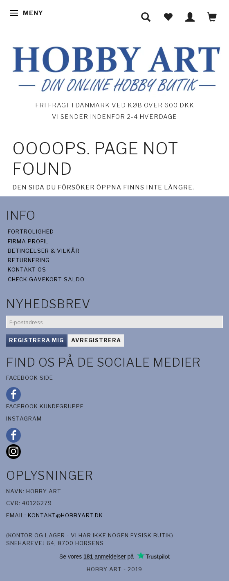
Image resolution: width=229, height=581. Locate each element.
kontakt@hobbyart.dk (65, 515)
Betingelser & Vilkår (44, 250)
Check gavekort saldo (46, 279)
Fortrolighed (31, 231)
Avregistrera (96, 340)
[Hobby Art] (114, 67)
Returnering (29, 260)
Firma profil (28, 241)
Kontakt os (27, 269)
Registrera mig (36, 340)
